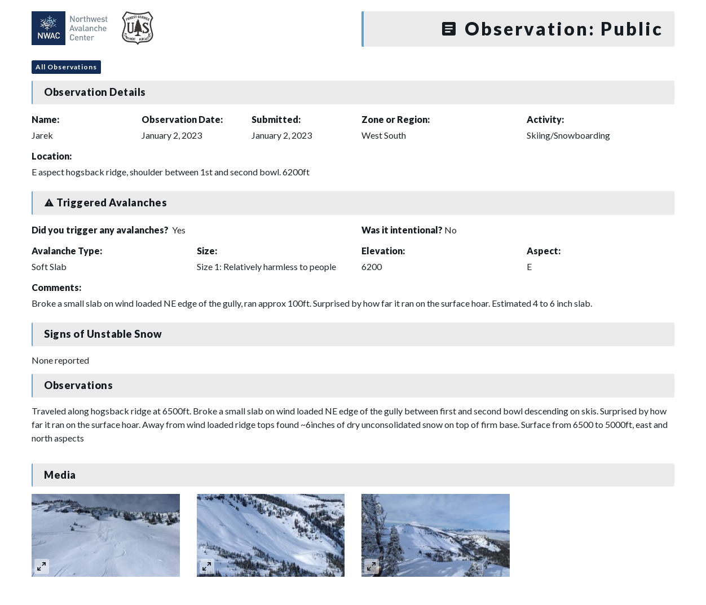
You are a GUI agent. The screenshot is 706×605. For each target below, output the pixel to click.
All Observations (66, 67)
